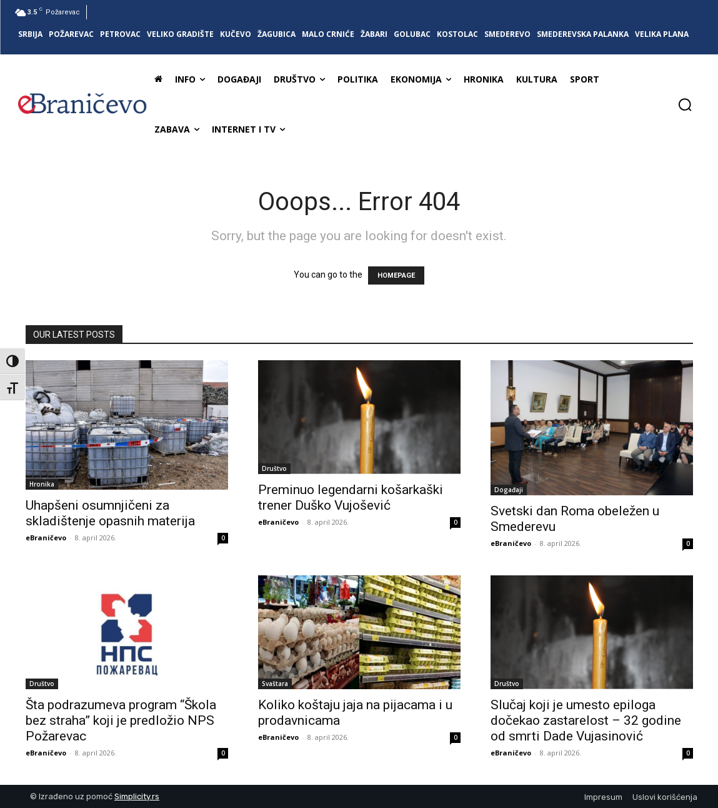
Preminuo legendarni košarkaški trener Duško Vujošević (350, 497)
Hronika (41, 484)
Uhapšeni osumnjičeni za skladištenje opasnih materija (110, 513)
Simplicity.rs (136, 796)
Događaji (508, 489)
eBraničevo (46, 537)
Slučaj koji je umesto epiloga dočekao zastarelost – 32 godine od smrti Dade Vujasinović (586, 720)
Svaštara (275, 683)
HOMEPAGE (396, 275)
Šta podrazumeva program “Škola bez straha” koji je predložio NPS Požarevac (121, 720)
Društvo (274, 468)
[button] (685, 104)
